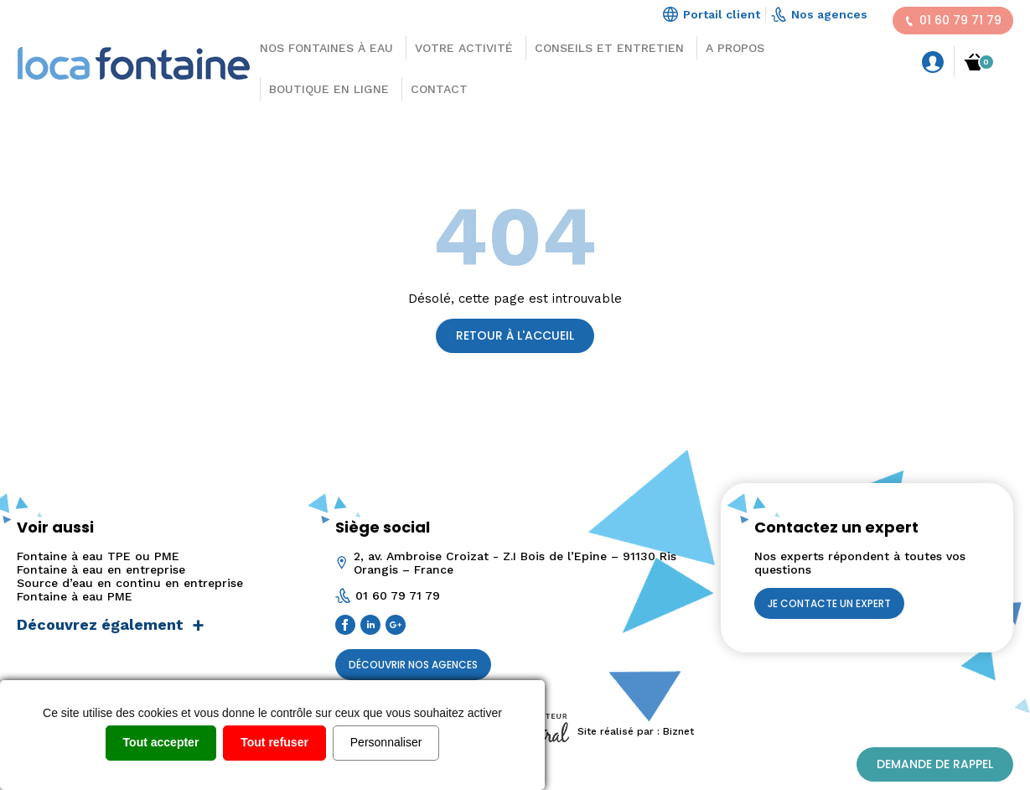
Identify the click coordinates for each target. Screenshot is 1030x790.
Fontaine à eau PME (74, 596)
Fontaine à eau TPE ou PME (98, 556)
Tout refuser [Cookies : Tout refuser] (274, 742)
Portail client (711, 14)
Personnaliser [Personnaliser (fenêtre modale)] (386, 742)
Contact (439, 89)
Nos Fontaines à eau (326, 48)
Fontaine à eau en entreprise (101, 569)
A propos (735, 48)
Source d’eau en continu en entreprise (130, 583)
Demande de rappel (935, 764)
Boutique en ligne (329, 89)
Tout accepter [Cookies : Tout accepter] (161, 742)
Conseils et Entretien (609, 48)
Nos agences (819, 14)
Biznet (678, 731)
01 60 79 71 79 (953, 20)
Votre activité (464, 48)
